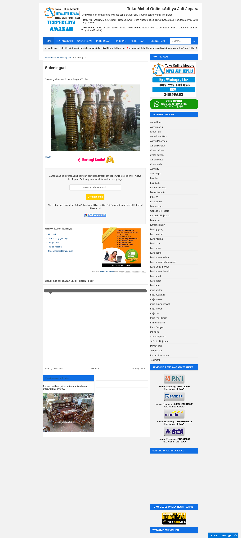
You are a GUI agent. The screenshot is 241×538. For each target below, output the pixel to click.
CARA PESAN (84, 41)
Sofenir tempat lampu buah (60, 251)
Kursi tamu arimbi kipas (58, 378)
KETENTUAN (137, 41)
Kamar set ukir (157, 225)
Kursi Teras (155, 280)
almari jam (155, 131)
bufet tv (154, 197)
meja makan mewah (160, 304)
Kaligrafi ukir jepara (160, 215)
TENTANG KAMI (64, 41)
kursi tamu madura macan (163, 262)
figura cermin (156, 206)
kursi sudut (155, 243)
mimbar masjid (157, 322)
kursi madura (156, 234)
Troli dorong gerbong (57, 238)
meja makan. (156, 308)
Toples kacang (55, 247)
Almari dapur (156, 127)
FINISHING (120, 41)
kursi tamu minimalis (160, 271)
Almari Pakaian (157, 145)
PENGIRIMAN (103, 41)
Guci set (52, 234)
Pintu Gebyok (157, 327)
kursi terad (155, 276)
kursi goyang (156, 229)
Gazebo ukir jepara (159, 211)
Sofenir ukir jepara (159, 341)
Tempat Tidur (156, 350)
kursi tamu (155, 248)
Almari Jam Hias (158, 136)
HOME (48, 41)
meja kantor (156, 290)
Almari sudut (156, 159)
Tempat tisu (53, 242)
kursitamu (155, 285)
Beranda (95, 368)
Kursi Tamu (155, 252)
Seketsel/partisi (157, 336)
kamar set (155, 220)
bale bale (154, 178)
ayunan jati (155, 173)
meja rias (154, 313)
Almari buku (156, 122)
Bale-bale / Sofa (158, 187)
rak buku (154, 332)
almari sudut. (156, 164)
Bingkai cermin (157, 192)
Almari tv (154, 169)
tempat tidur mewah (160, 355)
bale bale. (155, 183)
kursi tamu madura (159, 257)
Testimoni (155, 360)
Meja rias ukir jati (158, 318)
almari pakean (157, 150)
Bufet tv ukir (156, 201)
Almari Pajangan (158, 141)
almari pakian (157, 155)
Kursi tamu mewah (159, 266)
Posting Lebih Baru (54, 368)
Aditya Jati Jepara (107, 272)
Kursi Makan (156, 239)
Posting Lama (139, 368)
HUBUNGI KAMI (157, 41)
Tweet (48, 156)
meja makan (156, 299)
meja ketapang (157, 294)
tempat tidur (156, 346)
